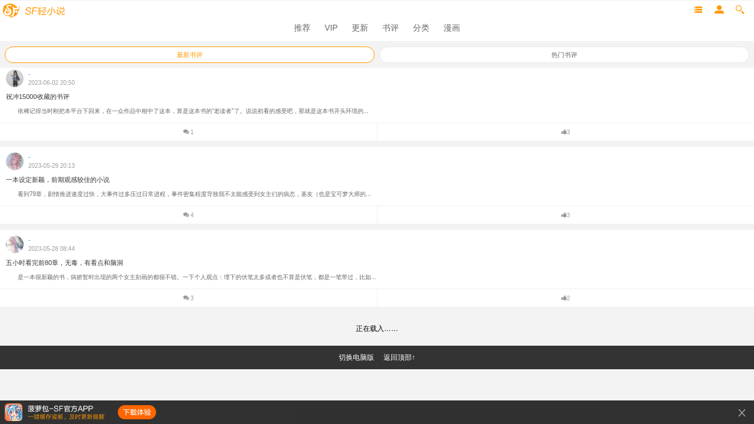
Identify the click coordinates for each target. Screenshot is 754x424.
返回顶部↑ (399, 357)
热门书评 (564, 54)
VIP (331, 27)
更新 (360, 27)
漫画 (452, 27)
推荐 (302, 27)
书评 (390, 27)
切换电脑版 (356, 357)
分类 (421, 27)
